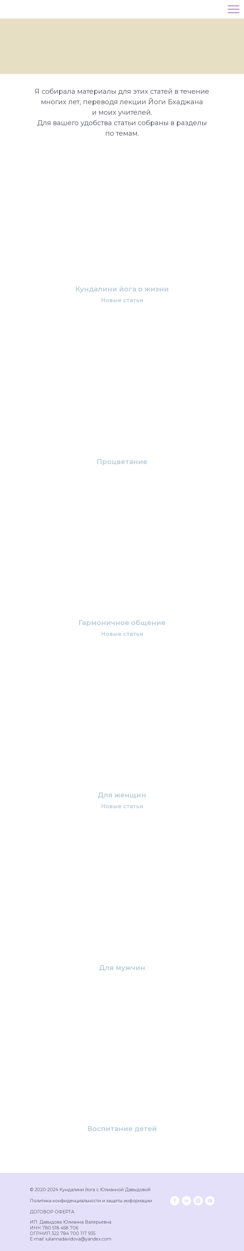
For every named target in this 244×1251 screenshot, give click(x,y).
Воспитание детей (122, 1129)
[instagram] (198, 1200)
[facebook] (174, 1200)
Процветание (122, 462)
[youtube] (209, 1200)
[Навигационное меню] (233, 9)
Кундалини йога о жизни (122, 289)
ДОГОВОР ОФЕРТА (52, 1212)
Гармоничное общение (122, 623)
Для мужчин (122, 968)
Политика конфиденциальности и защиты (76, 1201)
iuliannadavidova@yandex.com (78, 1239)
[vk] (186, 1200)
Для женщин (122, 795)
